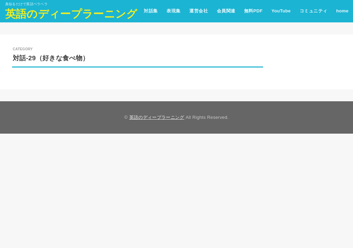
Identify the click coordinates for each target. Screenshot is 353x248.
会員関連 (226, 10)
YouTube (281, 10)
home (342, 10)
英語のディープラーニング (71, 14)
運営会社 (198, 10)
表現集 (173, 10)
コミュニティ (313, 10)
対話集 (151, 10)
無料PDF (253, 10)
